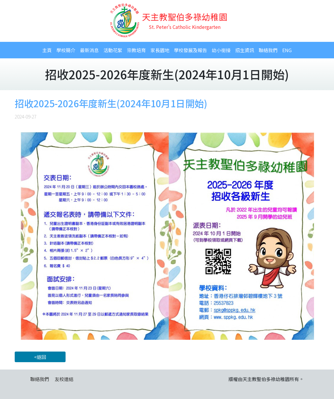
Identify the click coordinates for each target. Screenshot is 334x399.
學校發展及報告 (190, 50)
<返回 (40, 356)
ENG (287, 50)
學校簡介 (65, 50)
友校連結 (64, 378)
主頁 (47, 50)
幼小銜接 (221, 50)
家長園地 (160, 50)
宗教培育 (136, 50)
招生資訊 (244, 50)
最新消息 (89, 50)
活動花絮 (112, 50)
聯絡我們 (268, 50)
